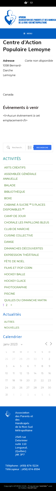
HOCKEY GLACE (15, 281)
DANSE (9, 242)
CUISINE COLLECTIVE (18, 235)
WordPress (32, 488)
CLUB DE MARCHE (16, 229)
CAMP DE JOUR (15, 216)
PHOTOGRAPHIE (15, 287)
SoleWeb (43, 486)
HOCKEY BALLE (14, 274)
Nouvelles (11, 327)
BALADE (10, 185)
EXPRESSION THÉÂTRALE (21, 255)
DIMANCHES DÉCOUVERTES (23, 248)
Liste (30, 147)
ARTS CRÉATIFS (15, 167)
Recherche (42, 148)
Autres (9, 321)
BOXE (8, 198)
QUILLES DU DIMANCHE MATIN (25, 300)
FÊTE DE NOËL (14, 261)
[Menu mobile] (28, 33)
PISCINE (9, 293)
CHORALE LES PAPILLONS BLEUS (26, 222)
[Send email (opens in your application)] (31, 2)
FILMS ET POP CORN (18, 268)
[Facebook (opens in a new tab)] (26, 3)
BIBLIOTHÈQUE (14, 191)
